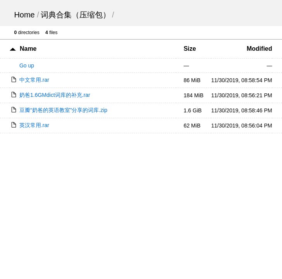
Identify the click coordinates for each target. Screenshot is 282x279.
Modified (259, 48)
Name (28, 48)
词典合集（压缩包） (75, 14)
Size (190, 48)
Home (24, 14)
